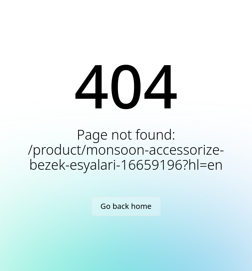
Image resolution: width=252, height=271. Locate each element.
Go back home (125, 206)
